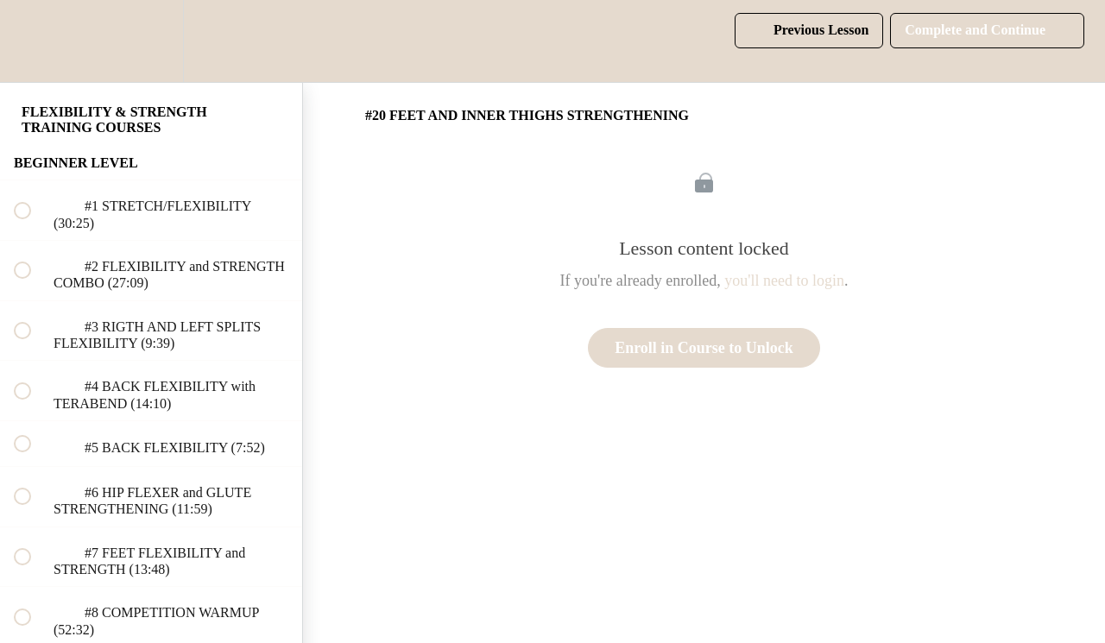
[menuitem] (151, 41)
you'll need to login (784, 280)
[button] (32, 41)
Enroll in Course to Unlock (704, 347)
